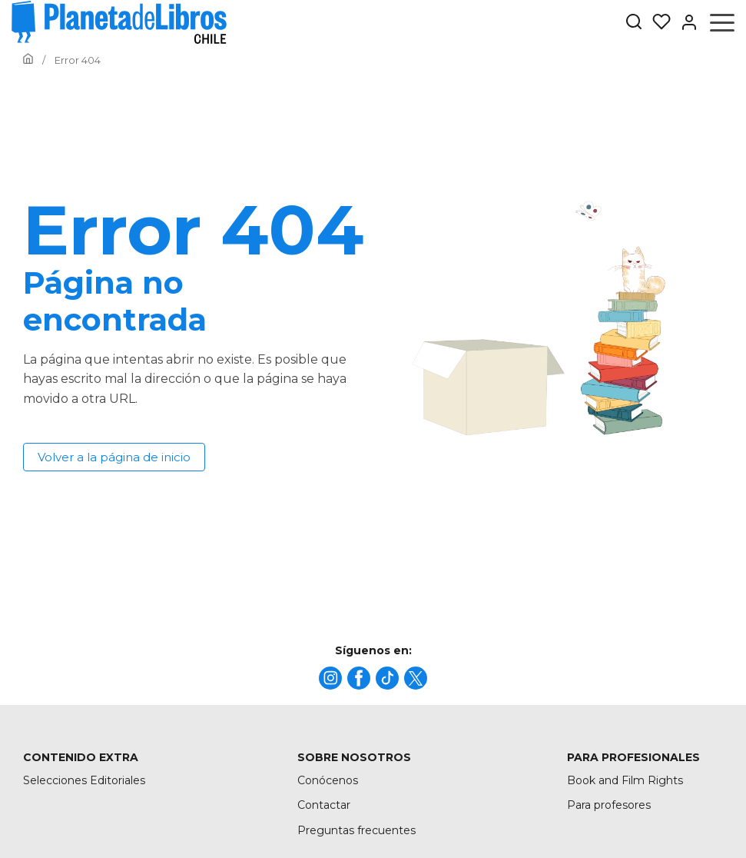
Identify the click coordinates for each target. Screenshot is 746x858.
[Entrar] (684, 22)
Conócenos (327, 780)
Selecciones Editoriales (84, 780)
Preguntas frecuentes (356, 830)
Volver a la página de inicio (114, 457)
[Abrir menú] (722, 22)
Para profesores (609, 805)
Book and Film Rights (625, 780)
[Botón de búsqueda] (634, 22)
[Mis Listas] (657, 22)
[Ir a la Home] (28, 60)
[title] (330, 678)
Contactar (323, 805)
